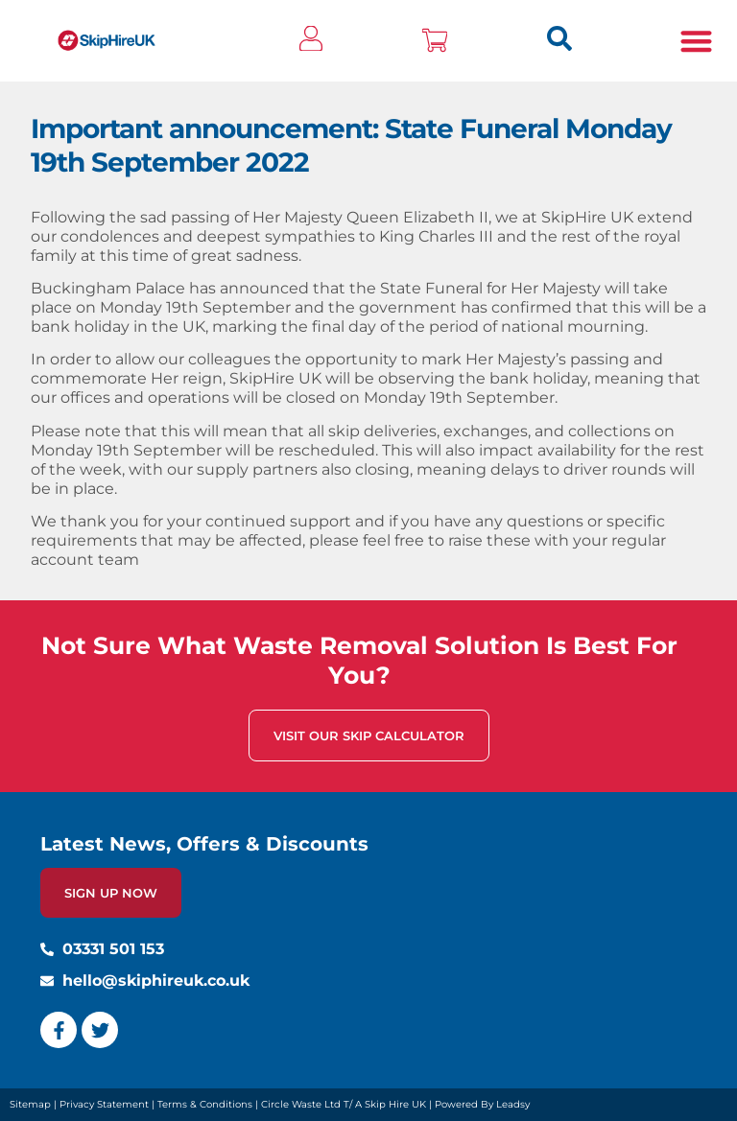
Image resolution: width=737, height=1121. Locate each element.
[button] (696, 40)
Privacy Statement (104, 1104)
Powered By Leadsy (482, 1104)
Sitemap (30, 1104)
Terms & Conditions (204, 1104)
